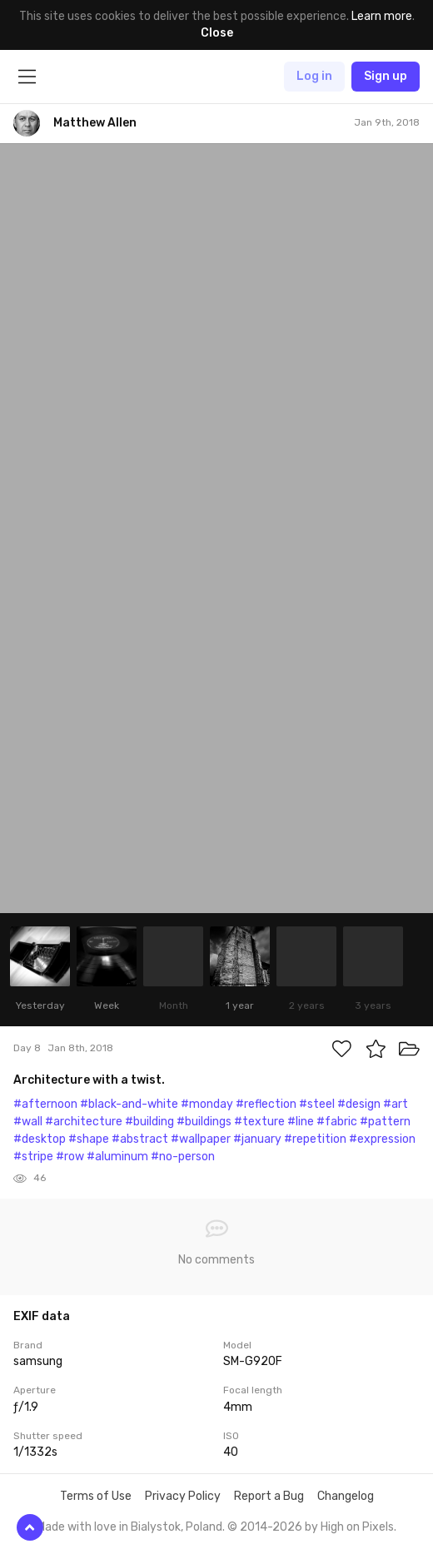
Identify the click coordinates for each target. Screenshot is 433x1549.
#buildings (204, 1122)
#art (395, 1104)
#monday (207, 1104)
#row (70, 1156)
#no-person (183, 1156)
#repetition (315, 1139)
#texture (259, 1122)
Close (217, 33)
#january (257, 1139)
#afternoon (45, 1104)
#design (359, 1104)
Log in (314, 76)
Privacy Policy (183, 1496)
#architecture (83, 1122)
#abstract (140, 1139)
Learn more (381, 16)
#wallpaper (201, 1139)
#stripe (33, 1156)
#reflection (266, 1104)
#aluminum (117, 1156)
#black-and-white (129, 1104)
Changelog (345, 1496)
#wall (27, 1122)
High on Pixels (357, 1527)
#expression (382, 1139)
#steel (317, 1104)
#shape (88, 1139)
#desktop (39, 1139)
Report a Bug (269, 1496)
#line (300, 1122)
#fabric (336, 1122)
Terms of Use (96, 1496)
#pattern (385, 1122)
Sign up (385, 76)
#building (149, 1122)
